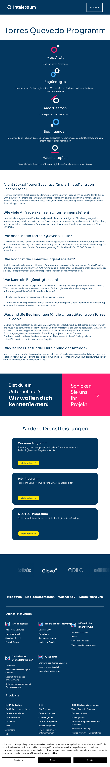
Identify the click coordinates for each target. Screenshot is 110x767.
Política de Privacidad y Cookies (42, 753)
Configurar (18, 760)
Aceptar (90, 760)
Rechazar (54, 760)
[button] (95, 7)
